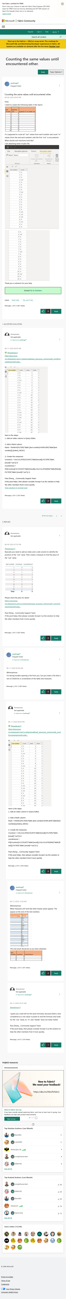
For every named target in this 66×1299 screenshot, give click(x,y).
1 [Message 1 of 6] (11, 306)
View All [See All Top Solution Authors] (8, 1169)
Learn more (6, 14)
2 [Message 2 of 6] (11, 633)
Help (46, 32)
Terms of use (5, 1281)
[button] (43, 72)
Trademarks (5, 1284)
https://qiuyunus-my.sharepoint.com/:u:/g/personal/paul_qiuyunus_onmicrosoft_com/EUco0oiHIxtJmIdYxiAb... (33, 359)
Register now (54, 46)
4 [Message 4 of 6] (11, 495)
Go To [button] (55, 32)
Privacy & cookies (7, 1277)
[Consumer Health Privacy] (33, 1292)
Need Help (15, 300)
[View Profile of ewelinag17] (15, 83)
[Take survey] (12, 1119)
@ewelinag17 (12, 353)
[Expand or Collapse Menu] (3, 26)
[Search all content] (47, 37)
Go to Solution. (36, 290)
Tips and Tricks (28, 300)
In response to (18, 340)
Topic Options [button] (55, 72)
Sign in (39, 32)
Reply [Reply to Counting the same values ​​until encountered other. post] (56, 311)
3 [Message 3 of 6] (13, 686)
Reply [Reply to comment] (56, 501)
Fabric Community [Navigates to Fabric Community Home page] (26, 20)
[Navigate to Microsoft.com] (8, 20)
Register (30, 32)
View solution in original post (16, 488)
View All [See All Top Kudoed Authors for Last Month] (8, 1218)
